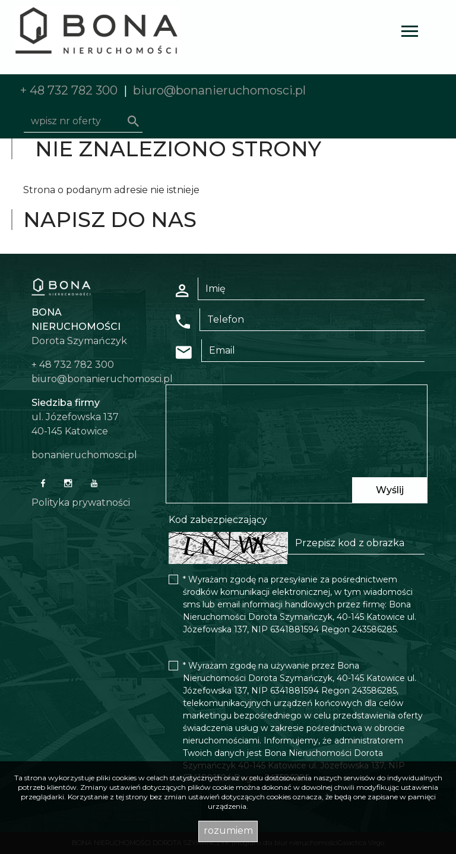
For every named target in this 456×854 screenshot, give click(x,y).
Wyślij (390, 490)
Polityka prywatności (80, 502)
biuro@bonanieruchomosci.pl (219, 90)
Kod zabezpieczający (218, 519)
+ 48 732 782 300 (69, 90)
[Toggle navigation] (409, 33)
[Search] (83, 121)
